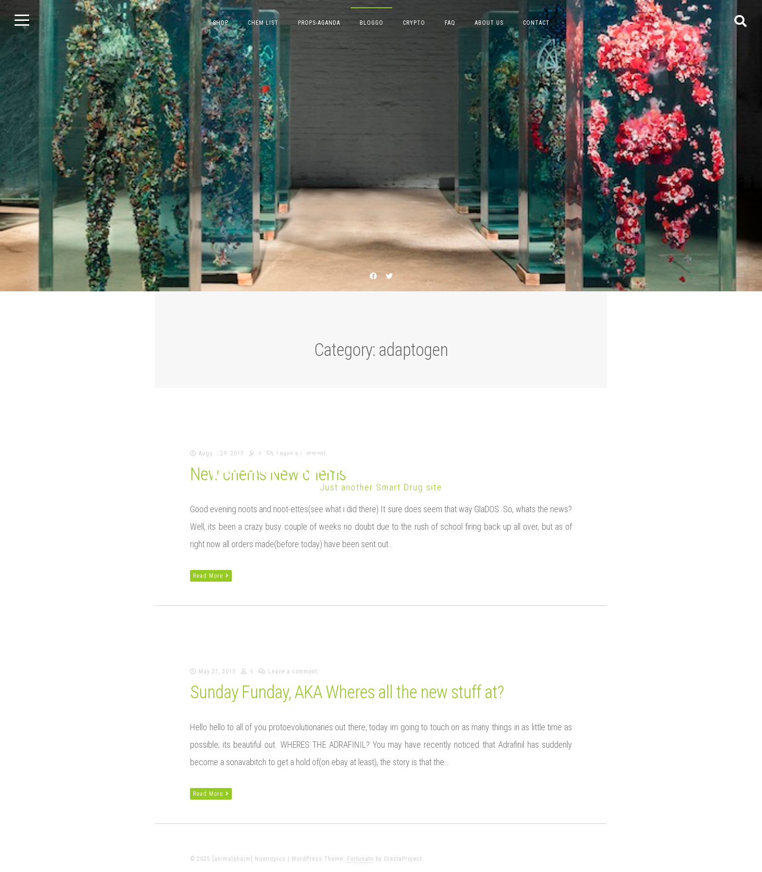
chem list (263, 22)
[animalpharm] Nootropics (381, 461)
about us (489, 22)
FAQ (450, 22)
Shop (220, 22)
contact (536, 22)
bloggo (371, 22)
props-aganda (319, 22)
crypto (414, 22)
